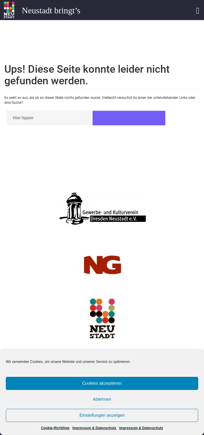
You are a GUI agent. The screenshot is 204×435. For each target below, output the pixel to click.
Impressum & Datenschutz (94, 428)
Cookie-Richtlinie (55, 428)
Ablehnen (102, 399)
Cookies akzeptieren (102, 383)
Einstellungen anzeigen (102, 415)
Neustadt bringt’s (51, 10)
